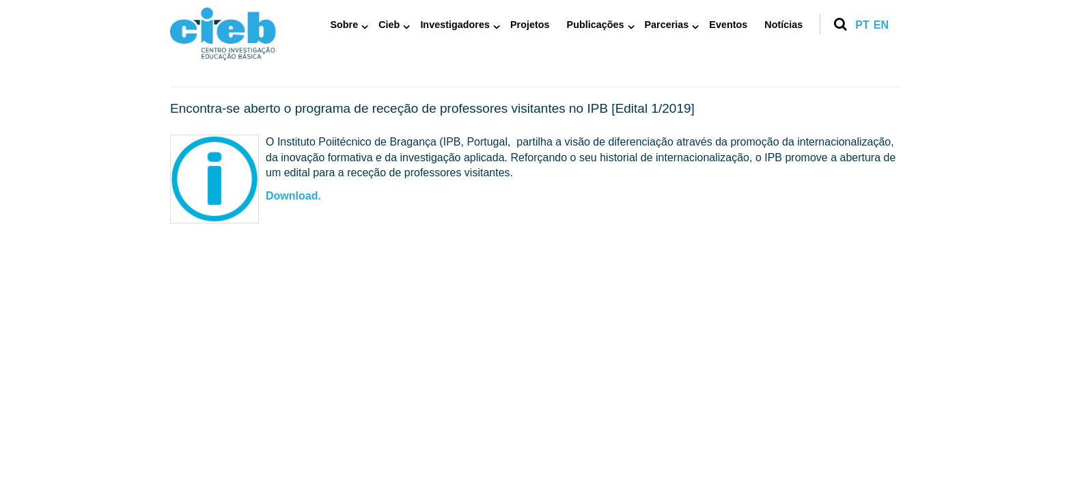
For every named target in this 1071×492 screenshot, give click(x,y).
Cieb (389, 24)
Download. (293, 196)
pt (862, 25)
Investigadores (455, 24)
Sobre (344, 24)
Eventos (728, 24)
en (881, 25)
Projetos (530, 24)
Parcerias (667, 24)
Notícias (783, 24)
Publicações (595, 24)
